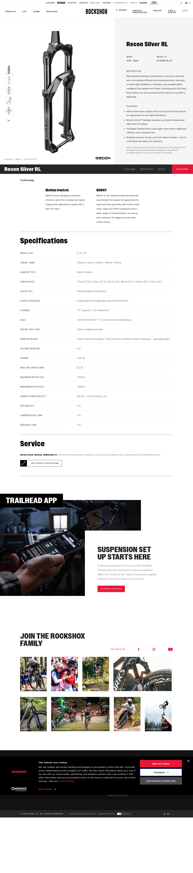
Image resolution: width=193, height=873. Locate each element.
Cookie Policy (66, 859)
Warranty (112, 789)
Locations (163, 789)
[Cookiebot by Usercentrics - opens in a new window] (19, 867)
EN (188, 3)
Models (18, 161)
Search (127, 11)
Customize (161, 850)
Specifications (147, 171)
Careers (162, 781)
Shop (186, 11)
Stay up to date (32, 783)
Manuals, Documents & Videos (121, 781)
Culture (102, 777)
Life (22, 12)
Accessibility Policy (106, 816)
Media (161, 777)
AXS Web (141, 785)
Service (159, 11)
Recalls (111, 785)
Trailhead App (143, 773)
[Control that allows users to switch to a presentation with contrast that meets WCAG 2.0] (125, 816)
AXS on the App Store (146, 777)
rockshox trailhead (111, 590)
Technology (129, 171)
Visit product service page (45, 465)
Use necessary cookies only (161, 859)
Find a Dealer (173, 12)
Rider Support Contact (117, 773)
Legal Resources (166, 793)
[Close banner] (188, 839)
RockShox (8, 161)
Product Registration (143, 12)
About (161, 773)
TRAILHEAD (47, 12)
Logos (161, 785)
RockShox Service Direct (118, 797)
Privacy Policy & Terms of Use (83, 816)
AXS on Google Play (146, 781)
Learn (33, 12)
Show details (45, 867)
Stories (102, 773)
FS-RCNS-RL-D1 (30, 161)
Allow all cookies (161, 841)
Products (9, 12)
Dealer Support (114, 777)
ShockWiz (141, 789)
